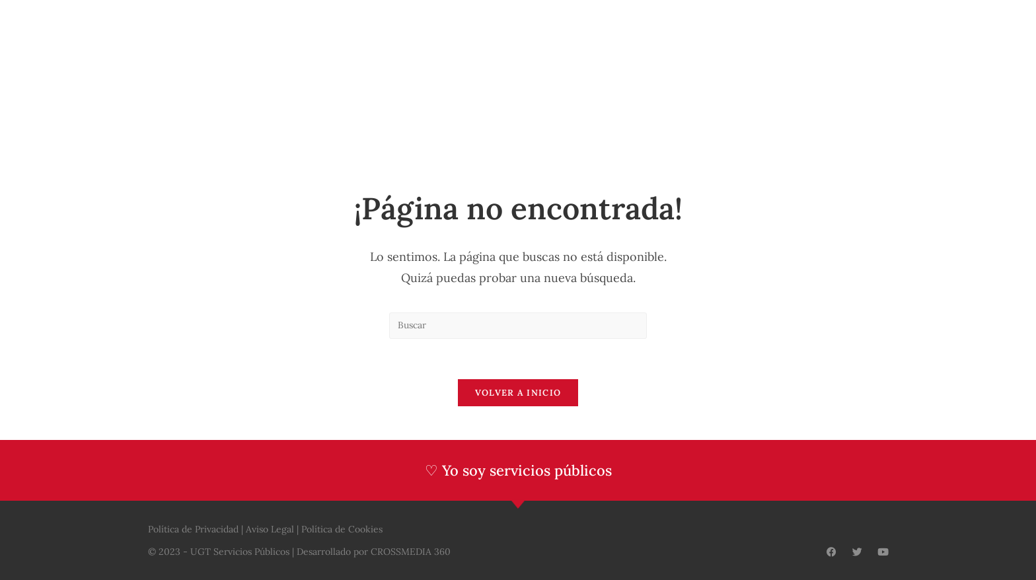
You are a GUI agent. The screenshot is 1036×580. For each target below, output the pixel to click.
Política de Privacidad (193, 529)
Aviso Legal (270, 529)
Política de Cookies (342, 529)
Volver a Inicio (518, 392)
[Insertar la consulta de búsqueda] (518, 325)
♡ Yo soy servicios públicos (518, 470)
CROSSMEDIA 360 (411, 552)
